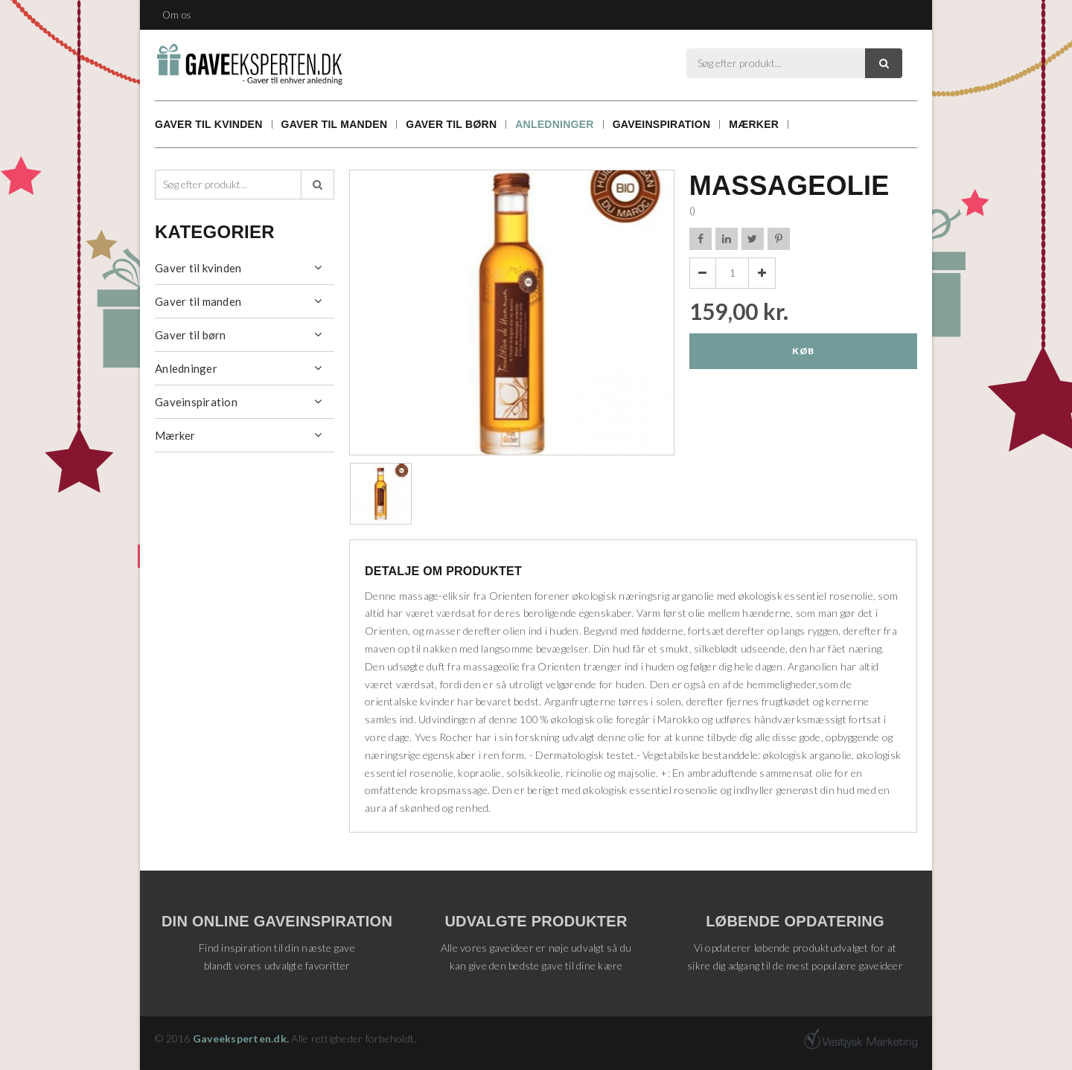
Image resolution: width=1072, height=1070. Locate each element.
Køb (803, 350)
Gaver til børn (451, 124)
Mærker (754, 124)
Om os (176, 15)
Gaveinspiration (662, 124)
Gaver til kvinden (209, 124)
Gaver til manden (334, 124)
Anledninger (554, 124)
